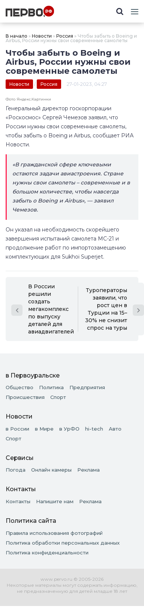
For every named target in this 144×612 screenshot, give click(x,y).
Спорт (58, 397)
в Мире (44, 429)
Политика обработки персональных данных (63, 543)
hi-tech (94, 429)
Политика (51, 387)
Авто (115, 429)
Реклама (88, 470)
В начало (16, 36)
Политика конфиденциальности (47, 553)
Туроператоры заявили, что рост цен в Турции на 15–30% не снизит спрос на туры (114, 309)
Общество (19, 387)
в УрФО (69, 429)
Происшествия (25, 397)
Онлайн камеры (51, 470)
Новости (42, 36)
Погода (16, 470)
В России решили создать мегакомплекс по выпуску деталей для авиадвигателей (42, 309)
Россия (64, 36)
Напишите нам (55, 501)
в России (17, 429)
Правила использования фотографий (54, 533)
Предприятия (87, 387)
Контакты (18, 501)
